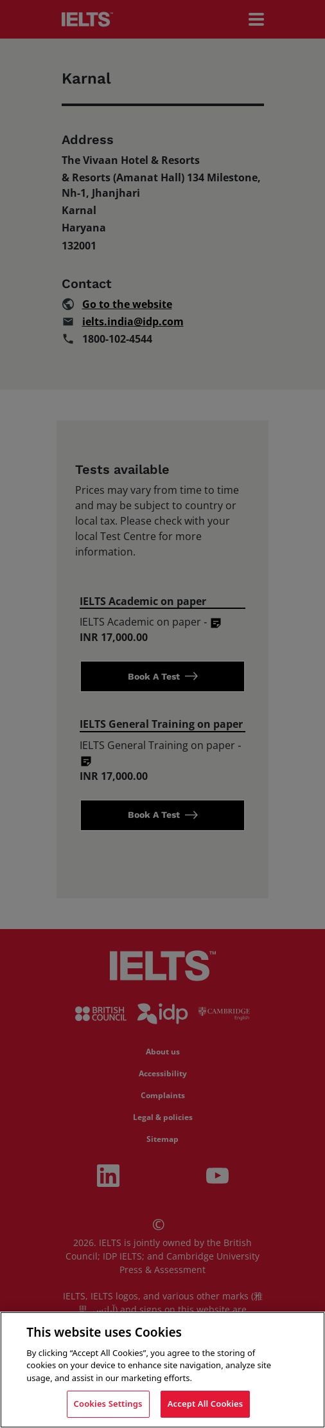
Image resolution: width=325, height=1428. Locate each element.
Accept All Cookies (205, 1403)
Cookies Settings (108, 1403)
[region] (162, 1370)
